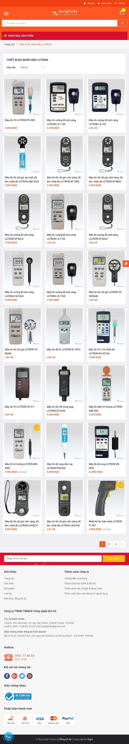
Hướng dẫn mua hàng (75, 578)
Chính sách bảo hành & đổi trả (80, 583)
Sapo (90, 739)
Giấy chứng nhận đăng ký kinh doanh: (25, 631)
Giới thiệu (9, 583)
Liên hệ (121, 3)
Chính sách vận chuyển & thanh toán (83, 588)
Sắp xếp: (11, 67)
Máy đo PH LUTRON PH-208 (20, 120)
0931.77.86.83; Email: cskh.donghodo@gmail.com (39, 626)
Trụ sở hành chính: (14, 619)
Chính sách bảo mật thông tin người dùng (86, 593)
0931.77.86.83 (24, 655)
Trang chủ (9, 578)
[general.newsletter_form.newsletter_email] (53, 558)
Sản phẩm (9, 588)
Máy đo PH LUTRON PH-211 (20, 406)
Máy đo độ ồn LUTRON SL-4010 (63, 349)
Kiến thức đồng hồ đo (15, 598)
